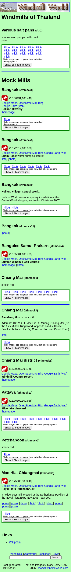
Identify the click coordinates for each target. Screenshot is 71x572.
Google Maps (9, 102)
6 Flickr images (17, 172)
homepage (8, 112)
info (4, 158)
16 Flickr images (17, 64)
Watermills (30, 553)
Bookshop (44, 553)
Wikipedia (15, 542)
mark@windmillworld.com (53, 568)
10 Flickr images (17, 427)
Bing (41, 102)
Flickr (7, 47)
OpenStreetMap (28, 102)
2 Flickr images (17, 213)
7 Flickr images (17, 297)
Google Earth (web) (13, 106)
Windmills (16, 553)
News (55, 553)
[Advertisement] (56, 84)
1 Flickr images (17, 127)
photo (12, 158)
